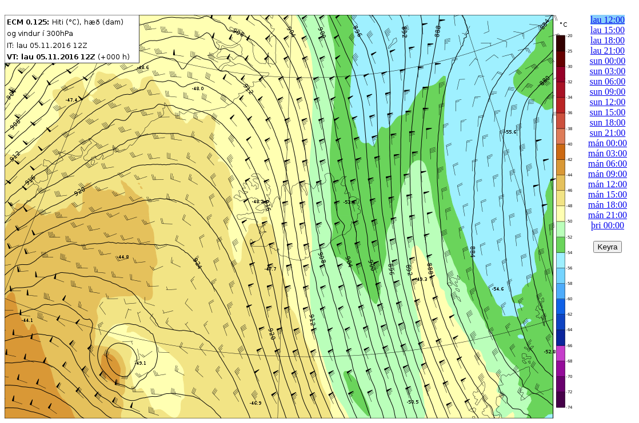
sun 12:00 (608, 102)
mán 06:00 (607, 163)
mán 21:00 (607, 215)
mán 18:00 (607, 205)
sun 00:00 (608, 61)
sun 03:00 (608, 71)
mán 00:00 (607, 143)
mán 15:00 (607, 194)
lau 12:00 (607, 20)
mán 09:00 (607, 174)
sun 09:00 (608, 91)
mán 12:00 (607, 184)
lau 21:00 (607, 50)
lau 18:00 (607, 40)
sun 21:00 (608, 133)
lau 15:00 (607, 30)
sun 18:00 (608, 122)
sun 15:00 (608, 112)
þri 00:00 (607, 225)
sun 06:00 (608, 81)
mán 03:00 (607, 153)
